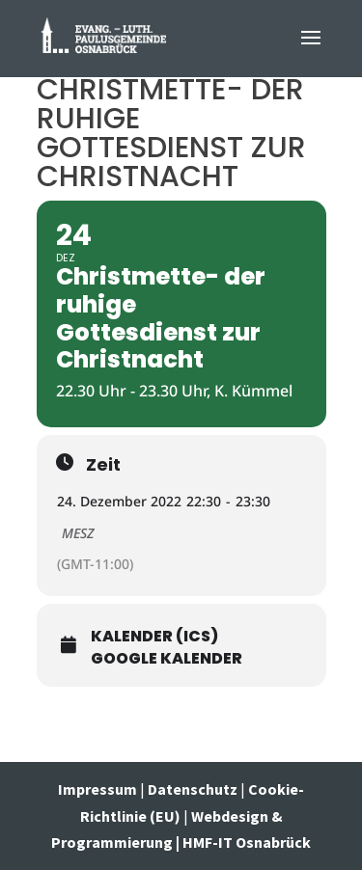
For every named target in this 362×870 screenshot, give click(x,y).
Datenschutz (192, 789)
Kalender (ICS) (154, 636)
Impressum (99, 789)
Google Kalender (166, 658)
